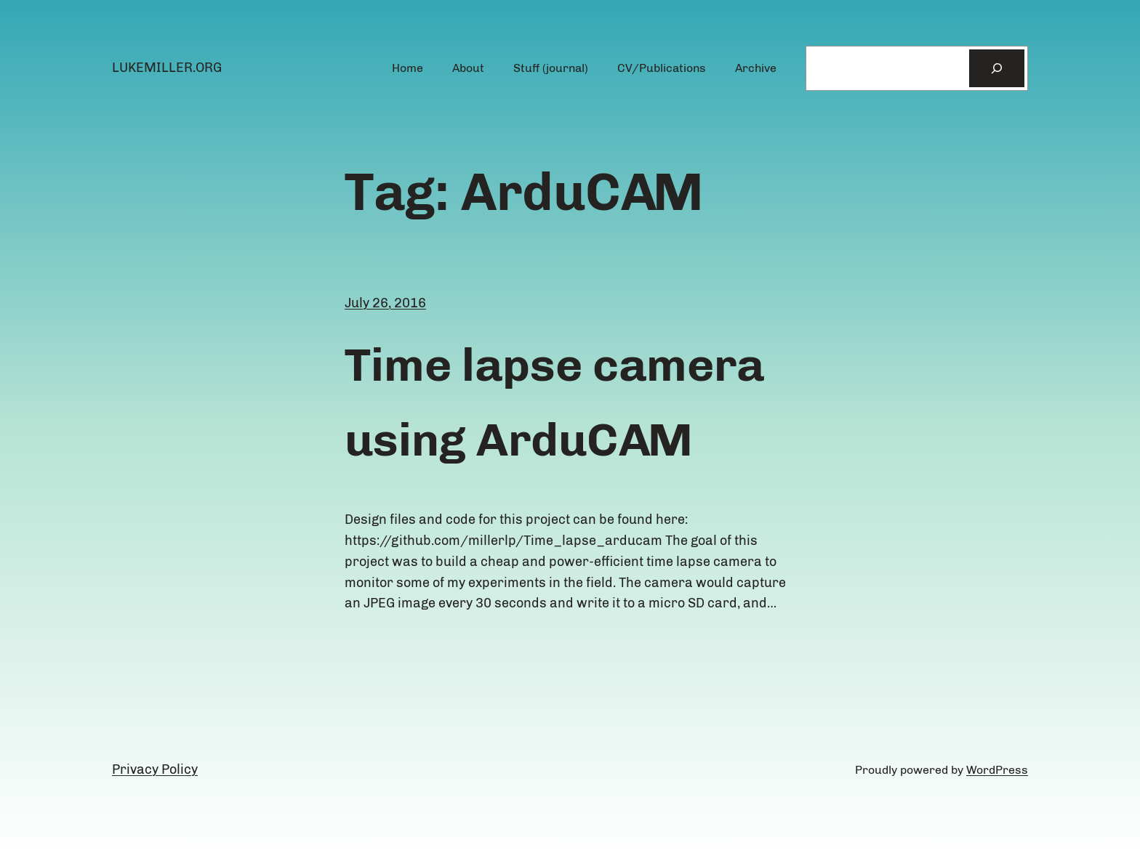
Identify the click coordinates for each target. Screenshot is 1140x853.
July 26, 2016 (385, 303)
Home (407, 68)
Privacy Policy (155, 769)
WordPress (997, 770)
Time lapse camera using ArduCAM (554, 401)
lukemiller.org (167, 68)
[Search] (996, 68)
